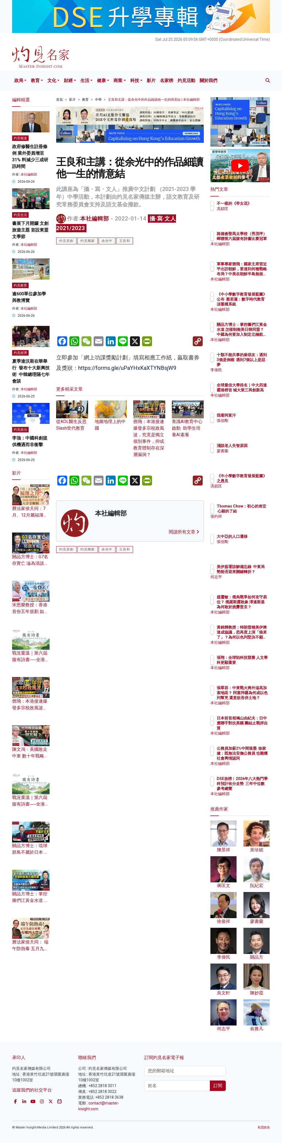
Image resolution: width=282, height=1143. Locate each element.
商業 (117, 80)
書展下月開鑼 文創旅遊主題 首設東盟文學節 (30, 230)
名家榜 (166, 80)
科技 (134, 80)
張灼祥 (246, 521)
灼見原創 (66, 241)
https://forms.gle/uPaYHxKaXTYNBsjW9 (127, 368)
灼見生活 (20, 215)
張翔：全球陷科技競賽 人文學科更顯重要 (254, 662)
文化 (51, 80)
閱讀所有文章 (184, 531)
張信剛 (246, 420)
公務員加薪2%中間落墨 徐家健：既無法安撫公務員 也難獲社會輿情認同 (254, 758)
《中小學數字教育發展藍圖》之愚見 (254, 481)
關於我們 (208, 80)
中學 (98, 100)
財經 (68, 80)
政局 (18, 80)
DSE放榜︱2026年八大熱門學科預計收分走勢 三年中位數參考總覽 (254, 788)
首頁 (59, 100)
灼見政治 (20, 430)
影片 (151, 80)
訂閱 (217, 1085)
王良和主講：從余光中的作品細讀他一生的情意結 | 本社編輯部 (154, 100)
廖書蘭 (246, 456)
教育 (35, 80)
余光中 (107, 241)
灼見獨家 (87, 241)
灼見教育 (20, 285)
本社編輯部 (94, 218)
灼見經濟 (20, 353)
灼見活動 (186, 80)
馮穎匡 (246, 213)
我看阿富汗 (250, 415)
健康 (101, 80)
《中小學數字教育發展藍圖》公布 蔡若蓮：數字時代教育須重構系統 (254, 304)
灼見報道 (20, 138)
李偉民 (246, 370)
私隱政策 (264, 1127)
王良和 (124, 241)
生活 (84, 80)
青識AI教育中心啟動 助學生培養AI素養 (188, 422)
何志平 (246, 582)
